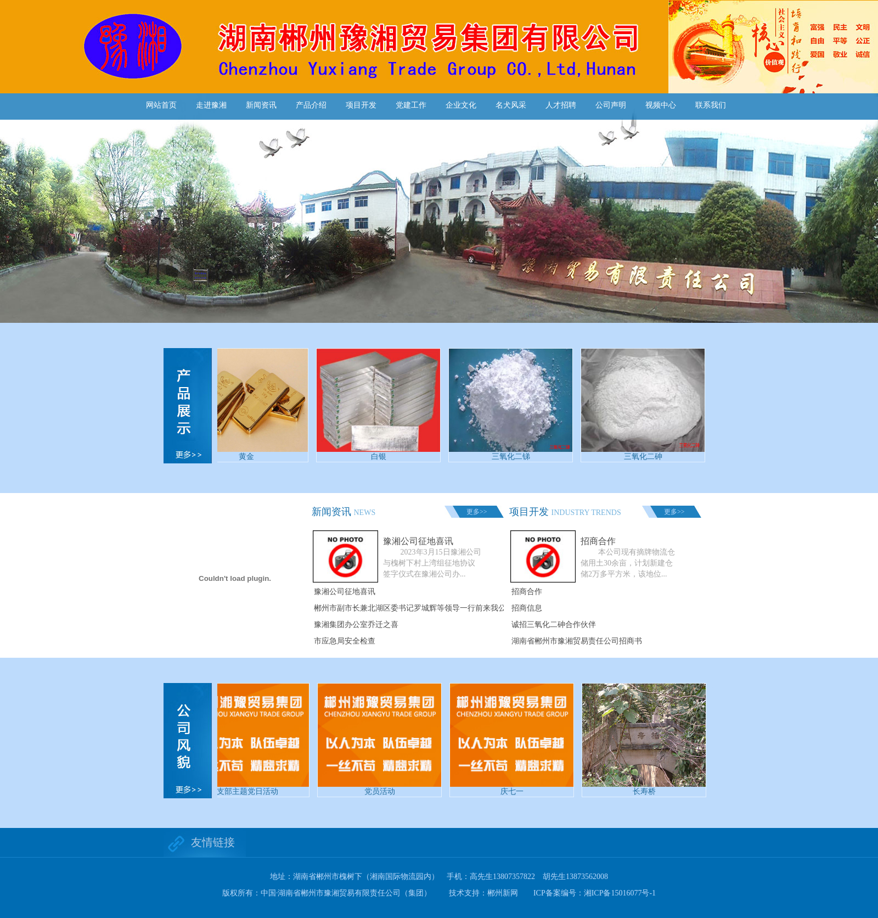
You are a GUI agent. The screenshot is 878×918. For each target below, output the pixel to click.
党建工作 (411, 105)
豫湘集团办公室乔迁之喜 (356, 624)
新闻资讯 (261, 105)
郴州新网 (502, 893)
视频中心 (660, 105)
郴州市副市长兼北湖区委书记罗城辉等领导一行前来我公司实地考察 (429, 608)
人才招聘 (560, 105)
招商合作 (526, 591)
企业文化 (461, 105)
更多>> (476, 512)
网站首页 (161, 105)
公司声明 (610, 105)
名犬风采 (511, 105)
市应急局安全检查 (344, 641)
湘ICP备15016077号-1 (620, 893)
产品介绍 (311, 105)
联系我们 (710, 105)
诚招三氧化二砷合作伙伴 (553, 624)
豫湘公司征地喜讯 (344, 591)
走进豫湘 (211, 105)
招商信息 (526, 608)
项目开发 (361, 105)
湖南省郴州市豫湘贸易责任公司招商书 (576, 641)
